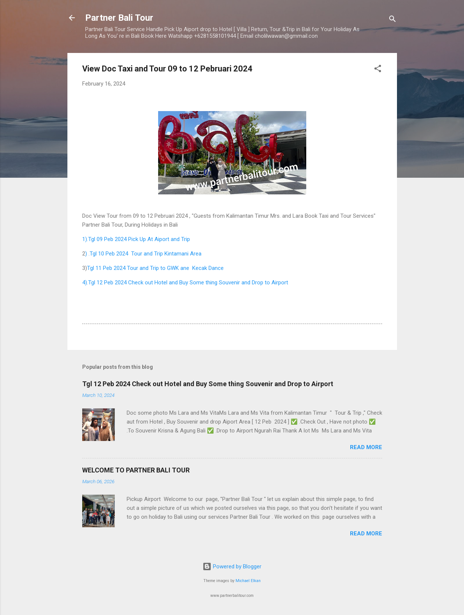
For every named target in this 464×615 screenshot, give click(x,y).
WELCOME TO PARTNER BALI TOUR (136, 470)
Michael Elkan (248, 580)
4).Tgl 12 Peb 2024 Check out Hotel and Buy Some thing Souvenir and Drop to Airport (185, 282)
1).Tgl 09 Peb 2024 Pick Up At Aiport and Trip (136, 239)
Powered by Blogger (232, 566)
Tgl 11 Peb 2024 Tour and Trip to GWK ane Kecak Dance (156, 268)
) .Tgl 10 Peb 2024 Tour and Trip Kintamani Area (144, 253)
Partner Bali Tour (119, 18)
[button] (377, 70)
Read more (366, 447)
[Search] (392, 20)
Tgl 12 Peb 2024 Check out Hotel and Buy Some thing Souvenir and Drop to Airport (207, 384)
